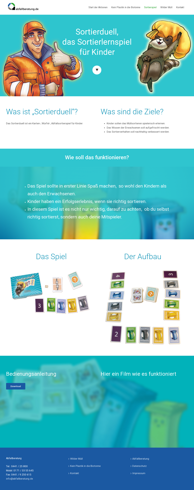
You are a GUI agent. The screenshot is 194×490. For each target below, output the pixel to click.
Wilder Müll (76, 458)
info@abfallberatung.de (19, 478)
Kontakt (74, 473)
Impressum (138, 473)
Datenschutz (139, 465)
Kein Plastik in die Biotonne (85, 465)
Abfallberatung (140, 458)
